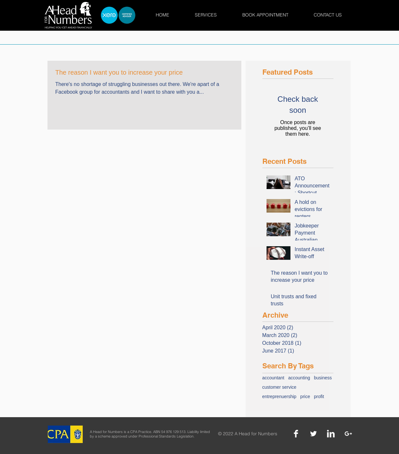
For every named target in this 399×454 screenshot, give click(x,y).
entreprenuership (279, 396)
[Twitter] (313, 434)
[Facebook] (296, 434)
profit (319, 396)
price (305, 396)
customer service (279, 387)
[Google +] (348, 434)
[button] (206, 15)
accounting (299, 377)
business (323, 377)
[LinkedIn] (331, 434)
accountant (273, 377)
